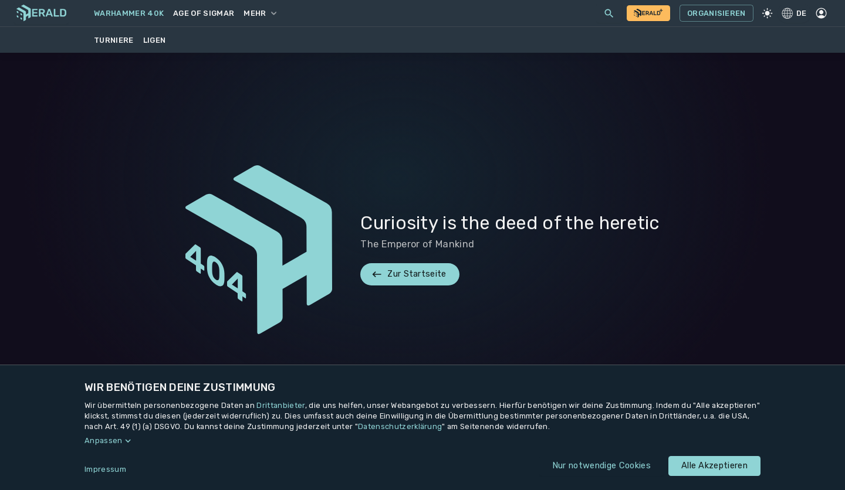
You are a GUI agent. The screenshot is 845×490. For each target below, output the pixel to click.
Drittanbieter (280, 405)
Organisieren (716, 13)
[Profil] (821, 13)
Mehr (260, 13)
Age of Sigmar (203, 13)
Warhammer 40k (129, 13)
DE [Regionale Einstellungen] (794, 13)
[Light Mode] (767, 13)
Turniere (114, 40)
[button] (422, 441)
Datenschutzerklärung (400, 426)
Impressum (105, 469)
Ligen (154, 40)
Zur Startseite (409, 274)
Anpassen (103, 440)
